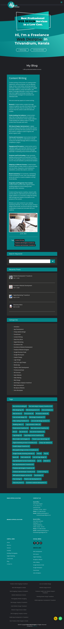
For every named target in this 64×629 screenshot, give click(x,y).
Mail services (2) (17, 413)
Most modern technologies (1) (21, 439)
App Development (19, 329)
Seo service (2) (23, 432)
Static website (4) (25, 457)
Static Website (17, 375)
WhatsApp (22, 50)
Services (9, 548)
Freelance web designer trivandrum (24, 243)
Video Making (17, 377)
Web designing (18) (18, 410)
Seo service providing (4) (19, 406)
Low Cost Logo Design (20, 362)
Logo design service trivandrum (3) (33, 435)
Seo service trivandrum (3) (37, 432)
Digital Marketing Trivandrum (21, 295)
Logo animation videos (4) (33, 424)
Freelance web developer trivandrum (25, 245)
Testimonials (10, 558)
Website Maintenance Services (19, 595)
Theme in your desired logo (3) (40, 439)
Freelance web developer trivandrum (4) (24, 471)
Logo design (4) (17, 435)
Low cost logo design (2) (39, 457)
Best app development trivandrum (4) (23, 464)
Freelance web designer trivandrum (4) (23, 468)
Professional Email (19, 370)
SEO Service (36, 554)
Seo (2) (15, 432)
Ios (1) (39, 461)
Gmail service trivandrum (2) (20, 428)
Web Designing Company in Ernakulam (19, 591)
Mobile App (17, 365)
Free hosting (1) (17, 479)
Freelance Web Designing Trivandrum (19, 584)
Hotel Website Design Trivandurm (19, 606)
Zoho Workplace (18, 390)
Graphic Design (18, 357)
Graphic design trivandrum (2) (21, 446)
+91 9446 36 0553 (38, 50)
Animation (16, 327)
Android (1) (47, 461)
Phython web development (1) (32, 479)
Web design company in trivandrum (19, 602)
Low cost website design (45, 584)
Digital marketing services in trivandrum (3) (25, 442)
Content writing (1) (42, 471)
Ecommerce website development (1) (36, 482)
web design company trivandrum (23, 383)
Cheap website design (20, 332)
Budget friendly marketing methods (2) (23, 453)
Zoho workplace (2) (47, 410)
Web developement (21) (32, 410)
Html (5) (39, 453)
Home (8, 542)
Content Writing (19, 240)
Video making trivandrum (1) (21, 421)
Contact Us (9, 564)
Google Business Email (20, 352)
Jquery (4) (15, 457)
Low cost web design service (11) (40, 421)
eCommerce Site (18, 344)
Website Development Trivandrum (22, 276)
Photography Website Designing (18, 598)
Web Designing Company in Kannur (19, 613)
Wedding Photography (12, 553)
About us (9, 545)
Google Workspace (19, 355)
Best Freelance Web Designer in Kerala (19, 621)
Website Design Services (45, 587)
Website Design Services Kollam (18, 609)
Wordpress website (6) (42, 413)
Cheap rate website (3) (45, 442)
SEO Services (17, 372)
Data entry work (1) (18, 482)
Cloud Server (17, 334)
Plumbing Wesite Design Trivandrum (45, 596)
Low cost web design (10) (20, 417)
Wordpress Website (19, 388)
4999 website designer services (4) (22, 475)
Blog (8, 561)
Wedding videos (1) (18, 424)
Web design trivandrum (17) (37, 417)
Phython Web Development (21, 367)
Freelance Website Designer (21, 349)
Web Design (17, 380)
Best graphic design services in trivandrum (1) (25, 450)
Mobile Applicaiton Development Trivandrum (45, 600)
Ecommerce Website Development (22, 285)
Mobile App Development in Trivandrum (18, 617)
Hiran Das (35, 626)
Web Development (19, 385)
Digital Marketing (18, 342)
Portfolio (9, 550)
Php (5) (46, 453)
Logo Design (17, 360)
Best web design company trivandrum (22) (40, 406)
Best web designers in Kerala (19, 587)
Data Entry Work (17, 305)
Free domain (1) (38, 475)
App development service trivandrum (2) (24, 461)
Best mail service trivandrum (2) (39, 428)
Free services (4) (28, 413)
